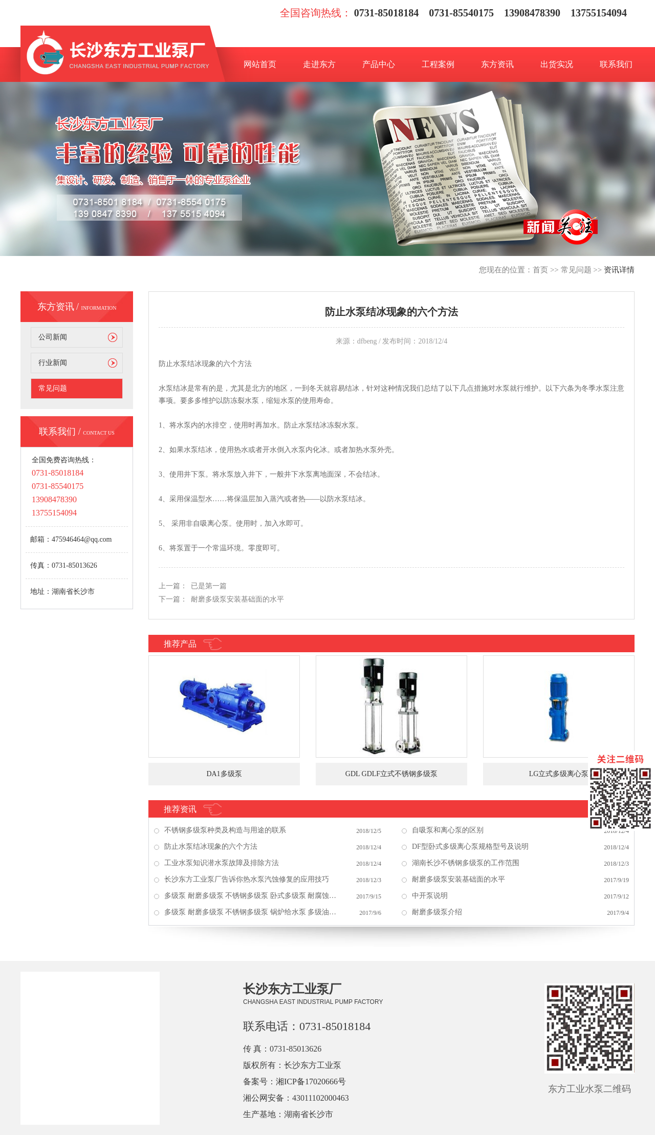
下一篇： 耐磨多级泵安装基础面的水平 (221, 599)
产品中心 (378, 64)
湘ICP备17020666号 (311, 1081)
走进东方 (319, 64)
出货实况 (556, 64)
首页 (540, 270)
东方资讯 (497, 64)
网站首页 (260, 64)
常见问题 (576, 270)
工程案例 (438, 64)
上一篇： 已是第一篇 (193, 586)
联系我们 (616, 64)
